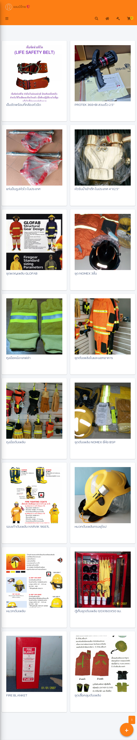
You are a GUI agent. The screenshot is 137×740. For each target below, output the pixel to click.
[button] (7, 18)
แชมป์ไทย (17, 7)
